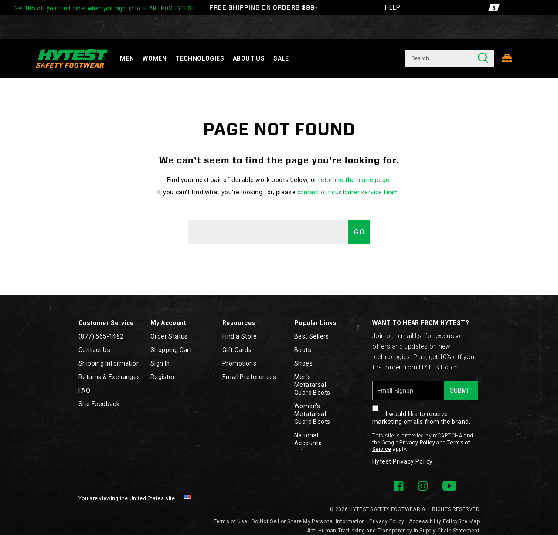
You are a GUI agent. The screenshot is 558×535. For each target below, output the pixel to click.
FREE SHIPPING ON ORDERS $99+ (264, 7)
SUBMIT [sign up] (461, 390)
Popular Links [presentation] (315, 322)
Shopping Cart (171, 349)
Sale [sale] (281, 58)
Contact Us (94, 349)
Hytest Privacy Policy (402, 461)
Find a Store (239, 336)
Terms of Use (231, 521)
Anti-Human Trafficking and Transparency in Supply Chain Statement (393, 531)
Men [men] (127, 58)
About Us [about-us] (249, 58)
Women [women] (155, 58)
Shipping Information (109, 363)
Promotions (239, 363)
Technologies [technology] (199, 58)
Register (162, 376)
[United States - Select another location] (187, 498)
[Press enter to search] (483, 58)
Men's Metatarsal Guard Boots (312, 384)
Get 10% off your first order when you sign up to (104, 8)
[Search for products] (438, 58)
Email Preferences (249, 376)
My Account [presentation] (168, 322)
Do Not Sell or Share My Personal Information (308, 521)
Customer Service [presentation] (105, 322)
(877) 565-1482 (101, 336)
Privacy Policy (417, 443)
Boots (302, 349)
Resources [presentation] (238, 322)
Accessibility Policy (433, 521)
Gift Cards (237, 349)
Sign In (160, 363)
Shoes (303, 363)
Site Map (469, 521)
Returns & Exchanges (109, 376)
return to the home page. (354, 179)
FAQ (84, 390)
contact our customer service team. (349, 192)
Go (359, 232)
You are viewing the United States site (126, 498)
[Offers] (494, 7)
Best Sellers (311, 336)
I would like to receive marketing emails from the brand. (421, 412)
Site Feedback (98, 403)
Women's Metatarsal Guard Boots (312, 414)
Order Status (169, 336)
